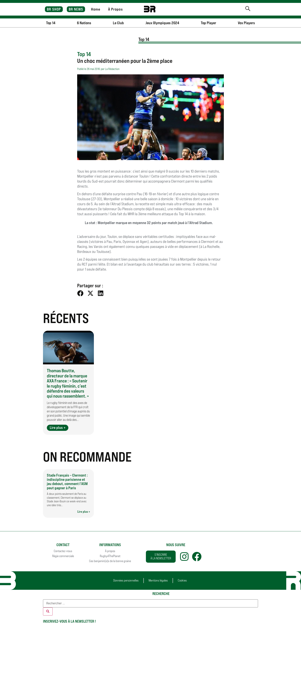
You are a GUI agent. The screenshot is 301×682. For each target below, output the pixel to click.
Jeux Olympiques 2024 (162, 23)
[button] (80, 293)
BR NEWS (76, 9)
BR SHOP (54, 9)
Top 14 (50, 23)
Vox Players (246, 23)
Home (95, 9)
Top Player (208, 23)
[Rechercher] (48, 611)
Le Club (118, 23)
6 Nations (84, 23)
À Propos (115, 9)
